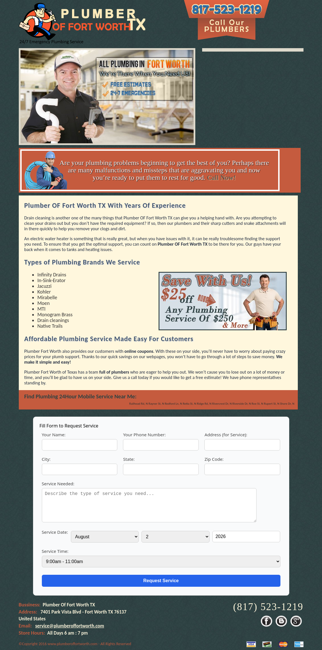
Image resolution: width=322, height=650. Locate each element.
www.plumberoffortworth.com (72, 643)
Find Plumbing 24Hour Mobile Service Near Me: (80, 396)
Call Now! (221, 177)
